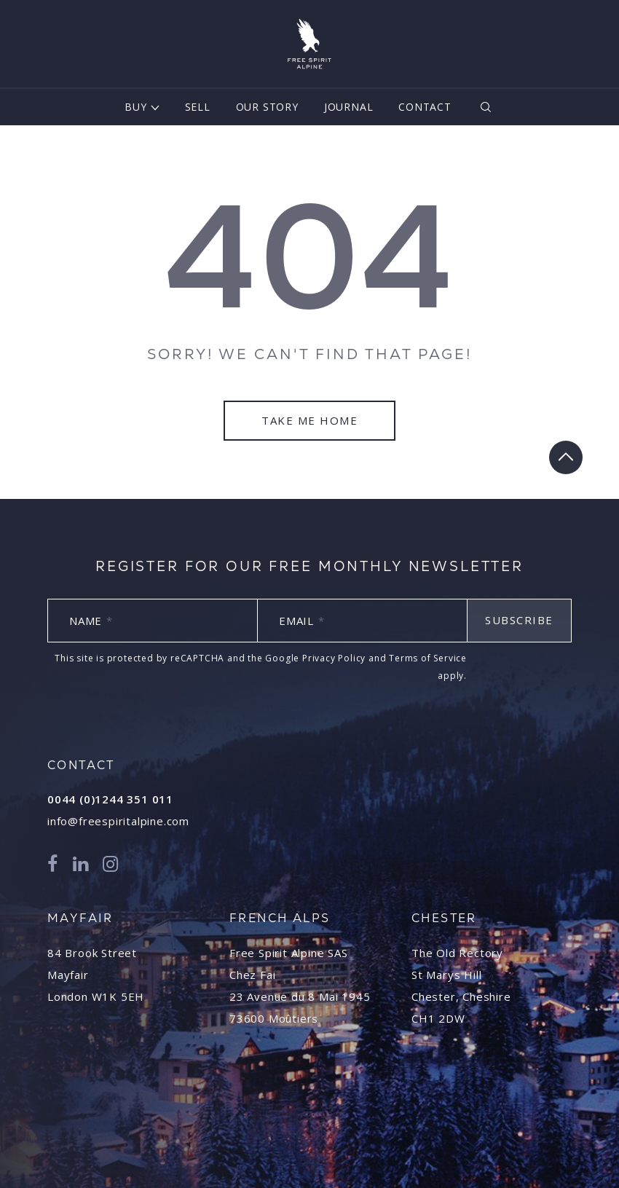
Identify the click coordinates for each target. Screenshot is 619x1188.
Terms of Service (428, 658)
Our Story (267, 107)
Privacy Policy (334, 658)
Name (91, 620)
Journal (349, 107)
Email (302, 620)
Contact (425, 107)
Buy (135, 107)
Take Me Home (309, 420)
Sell (197, 107)
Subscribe (519, 620)
